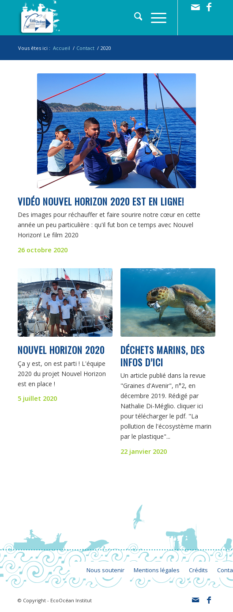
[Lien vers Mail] (195, 7)
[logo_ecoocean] (97, 17)
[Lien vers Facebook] (208, 7)
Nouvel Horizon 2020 (61, 350)
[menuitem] (134, 17)
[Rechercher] (134, 17)
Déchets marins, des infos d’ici (162, 356)
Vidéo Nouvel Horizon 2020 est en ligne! (101, 201)
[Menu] (154, 17)
